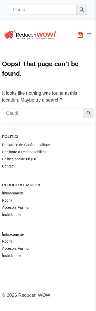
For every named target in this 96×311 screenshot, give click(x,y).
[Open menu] (90, 35)
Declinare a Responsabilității (24, 152)
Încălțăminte (11, 215)
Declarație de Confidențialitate (26, 145)
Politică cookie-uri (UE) (20, 159)
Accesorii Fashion (16, 207)
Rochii (7, 200)
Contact (8, 166)
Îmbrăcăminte (13, 193)
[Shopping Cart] (80, 35)
